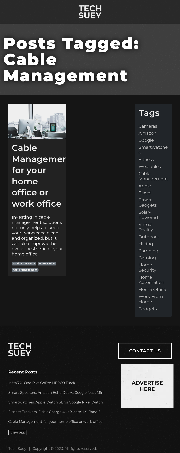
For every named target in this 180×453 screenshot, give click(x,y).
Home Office (47, 263)
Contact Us (145, 350)
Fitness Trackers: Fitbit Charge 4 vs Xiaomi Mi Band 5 (54, 412)
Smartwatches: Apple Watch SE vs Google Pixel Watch (55, 402)
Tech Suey (17, 449)
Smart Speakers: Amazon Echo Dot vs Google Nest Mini (56, 392)
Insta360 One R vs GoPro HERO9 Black (41, 383)
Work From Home (24, 263)
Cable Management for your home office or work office (55, 421)
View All (17, 432)
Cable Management (25, 269)
